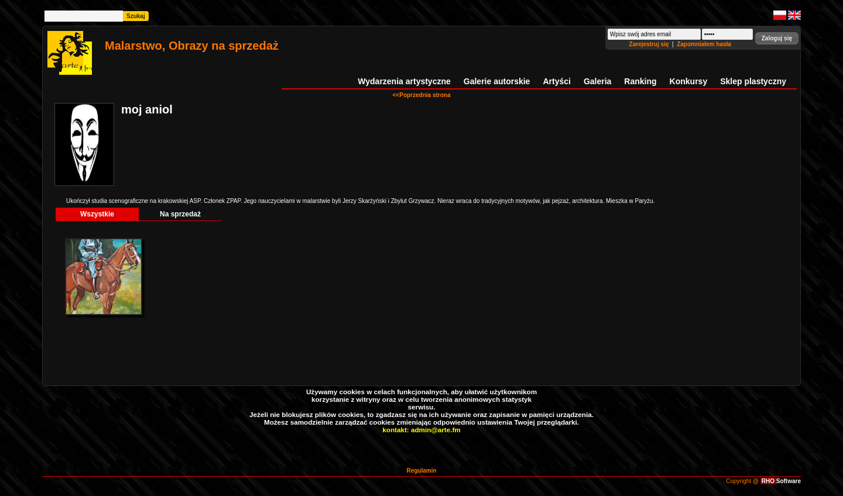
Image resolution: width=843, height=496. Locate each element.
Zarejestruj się (650, 44)
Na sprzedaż (180, 214)
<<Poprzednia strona (422, 95)
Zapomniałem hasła (704, 44)
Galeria (597, 81)
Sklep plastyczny (753, 81)
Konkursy (689, 81)
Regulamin (421, 470)
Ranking (640, 81)
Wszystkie (97, 214)
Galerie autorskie (497, 81)
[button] (777, 38)
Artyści (556, 81)
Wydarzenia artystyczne (404, 81)
